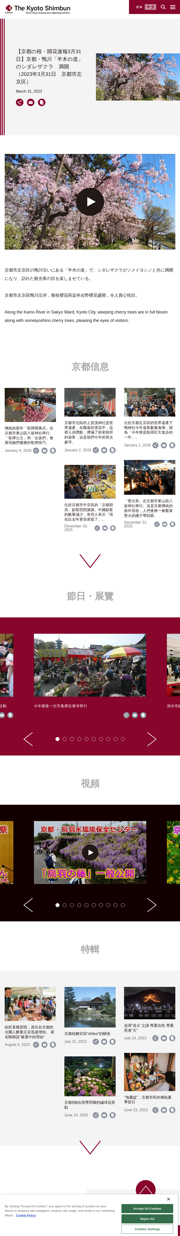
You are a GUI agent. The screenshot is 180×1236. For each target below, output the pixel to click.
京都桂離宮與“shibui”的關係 (87, 1034)
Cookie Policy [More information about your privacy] (26, 1215)
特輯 (90, 949)
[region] (89, 1215)
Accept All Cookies (147, 1208)
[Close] (168, 1199)
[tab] (57, 739)
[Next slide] (152, 739)
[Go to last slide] (28, 739)
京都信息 (90, 366)
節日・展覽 (90, 596)
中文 (151, 7)
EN (139, 7)
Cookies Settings (147, 1229)
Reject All (147, 1219)
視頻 (90, 783)
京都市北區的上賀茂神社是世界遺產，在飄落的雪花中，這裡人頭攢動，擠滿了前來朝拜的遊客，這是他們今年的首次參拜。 (88, 432)
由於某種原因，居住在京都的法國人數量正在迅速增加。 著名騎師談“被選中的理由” (29, 1032)
